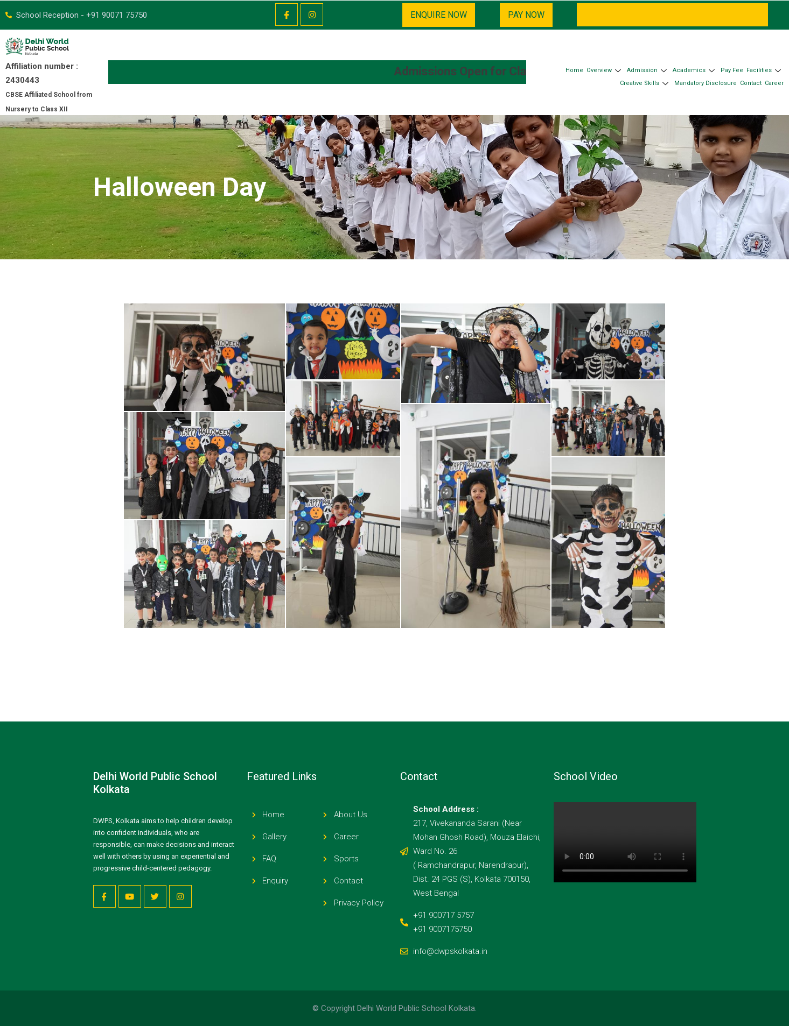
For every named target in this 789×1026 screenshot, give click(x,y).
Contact (751, 83)
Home (574, 70)
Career (774, 83)
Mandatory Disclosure (705, 83)
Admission (648, 70)
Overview (605, 70)
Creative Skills (645, 83)
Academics (695, 70)
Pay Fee (732, 70)
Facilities (765, 70)
